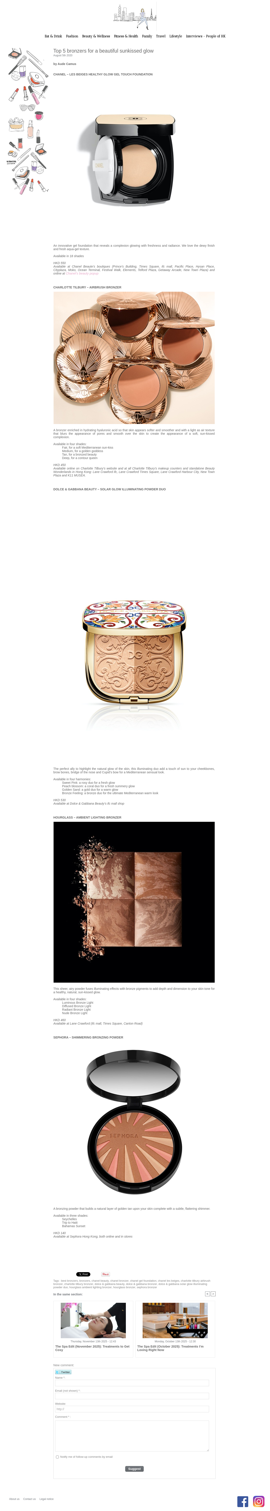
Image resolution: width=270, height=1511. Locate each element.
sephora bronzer (114, 1286)
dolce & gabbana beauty (96, 1283)
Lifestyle (176, 36)
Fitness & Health (126, 36)
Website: (60, 1403)
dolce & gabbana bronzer (125, 1283)
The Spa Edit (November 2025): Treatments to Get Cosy (92, 1346)
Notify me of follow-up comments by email (86, 1456)
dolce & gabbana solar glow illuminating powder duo (172, 1283)
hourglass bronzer (93, 1286)
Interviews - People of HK (205, 36)
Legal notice (47, 1498)
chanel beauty (98, 1280)
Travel (161, 36)
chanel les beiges (162, 1280)
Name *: (60, 1377)
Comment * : (63, 1416)
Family (147, 36)
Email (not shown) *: (67, 1390)
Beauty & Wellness (96, 36)
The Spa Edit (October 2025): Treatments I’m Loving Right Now (172, 1348)
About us (14, 1498)
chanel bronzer (116, 1280)
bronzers (83, 1280)
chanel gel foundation (138, 1280)
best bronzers (69, 1280)
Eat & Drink (54, 36)
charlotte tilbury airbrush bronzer (192, 1280)
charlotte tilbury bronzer (67, 1283)
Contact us (30, 1498)
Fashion (72, 36)
